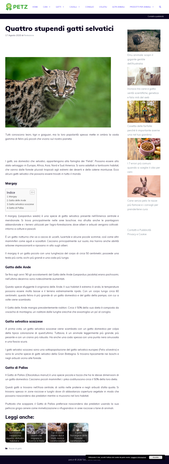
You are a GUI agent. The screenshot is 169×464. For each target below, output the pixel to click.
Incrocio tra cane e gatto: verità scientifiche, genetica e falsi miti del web (143, 93)
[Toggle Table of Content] (31, 192)
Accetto (156, 457)
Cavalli (76, 7)
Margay (13, 196)
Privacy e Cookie (137, 234)
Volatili (103, 7)
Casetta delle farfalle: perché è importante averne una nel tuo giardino (143, 130)
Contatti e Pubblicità (139, 230)
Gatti (61, 7)
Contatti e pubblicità (156, 16)
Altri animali (118, 7)
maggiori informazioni (138, 457)
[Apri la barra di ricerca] (160, 7)
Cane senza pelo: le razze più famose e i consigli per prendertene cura (142, 205)
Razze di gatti (15, 448)
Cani (48, 7)
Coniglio (89, 7)
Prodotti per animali (143, 7)
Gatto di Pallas (16, 207)
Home (35, 7)
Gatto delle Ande (17, 200)
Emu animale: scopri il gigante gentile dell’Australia (140, 59)
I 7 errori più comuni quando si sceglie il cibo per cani (143, 168)
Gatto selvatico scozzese (21, 204)
